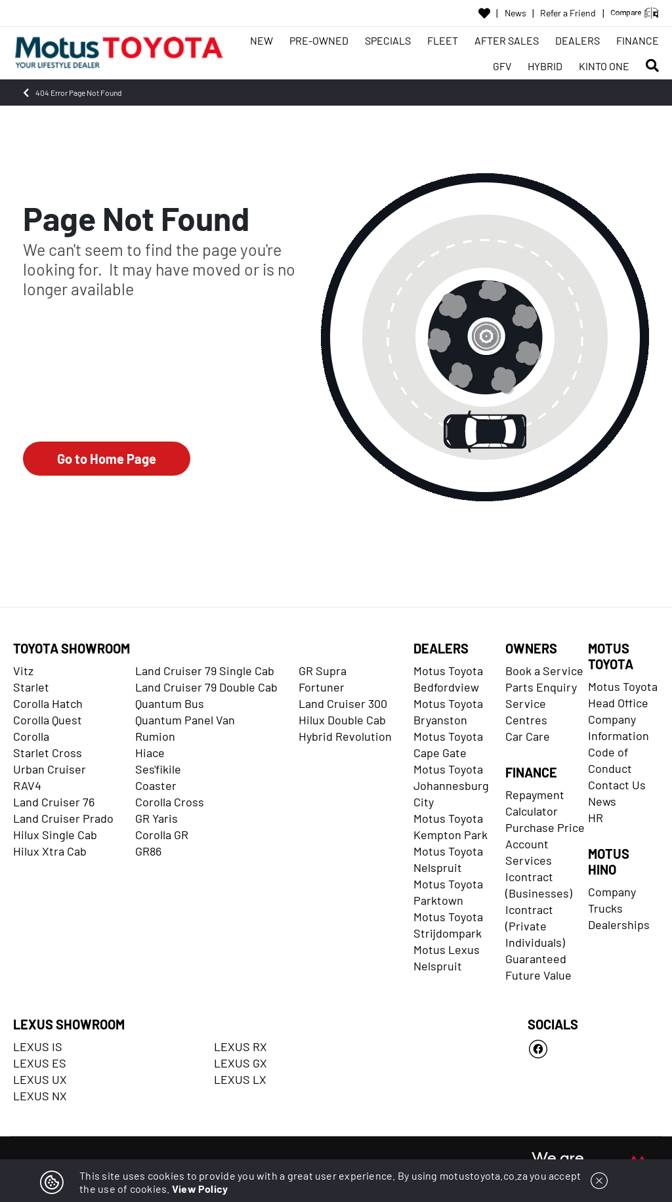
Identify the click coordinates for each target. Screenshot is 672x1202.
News (515, 13)
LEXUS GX (240, 1063)
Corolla (31, 736)
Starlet (31, 687)
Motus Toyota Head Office (623, 694)
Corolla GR (161, 834)
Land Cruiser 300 (343, 703)
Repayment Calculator (534, 802)
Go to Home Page (106, 458)
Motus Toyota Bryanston (448, 711)
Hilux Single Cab (55, 834)
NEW (261, 40)
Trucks (605, 908)
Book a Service (544, 670)
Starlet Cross (47, 752)
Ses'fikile (158, 769)
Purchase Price (545, 827)
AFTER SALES (506, 40)
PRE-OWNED (318, 40)
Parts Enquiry (541, 687)
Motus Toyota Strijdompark (448, 924)
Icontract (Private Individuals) (535, 925)
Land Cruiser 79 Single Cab (204, 670)
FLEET (442, 40)
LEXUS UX (40, 1079)
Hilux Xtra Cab (50, 851)
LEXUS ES (39, 1063)
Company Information (618, 727)
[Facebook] (593, 1049)
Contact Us (617, 784)
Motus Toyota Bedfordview (448, 678)
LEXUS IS (37, 1046)
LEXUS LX (240, 1079)
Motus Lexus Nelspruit (446, 957)
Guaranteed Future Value (538, 966)
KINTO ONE (604, 66)
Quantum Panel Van (185, 720)
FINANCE (637, 40)
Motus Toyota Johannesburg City (451, 785)
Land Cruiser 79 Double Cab (206, 687)
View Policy (200, 1188)
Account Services (528, 852)
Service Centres (526, 711)
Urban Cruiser (49, 769)
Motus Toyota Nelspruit (448, 859)
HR (595, 817)
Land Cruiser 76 (53, 802)
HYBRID (545, 66)
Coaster (156, 785)
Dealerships (619, 924)
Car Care (527, 736)
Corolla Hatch (48, 703)
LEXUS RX (240, 1046)
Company (612, 891)
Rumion (155, 736)
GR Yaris (156, 818)
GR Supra (322, 670)
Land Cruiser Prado (63, 818)
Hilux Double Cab (342, 720)
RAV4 (27, 785)
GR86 (148, 851)
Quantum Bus (169, 703)
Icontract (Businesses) (538, 884)
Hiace (150, 752)
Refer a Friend (568, 13)
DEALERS (577, 40)
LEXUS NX (40, 1095)
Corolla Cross (169, 802)
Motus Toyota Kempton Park (450, 826)
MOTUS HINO (608, 861)
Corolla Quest (47, 720)
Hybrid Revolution (345, 736)
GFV (502, 66)
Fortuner (322, 687)
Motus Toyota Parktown (448, 892)
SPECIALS (388, 40)
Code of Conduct (610, 760)
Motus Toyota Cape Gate (448, 744)
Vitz (23, 670)
